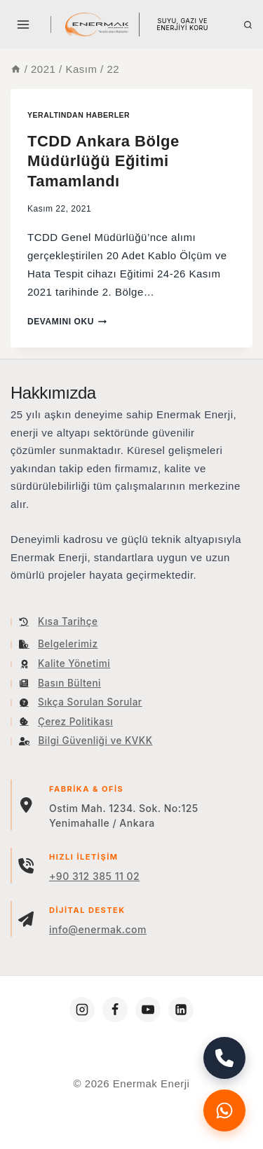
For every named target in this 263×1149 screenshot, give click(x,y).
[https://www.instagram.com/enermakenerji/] (82, 1009)
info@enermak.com (98, 929)
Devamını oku (67, 321)
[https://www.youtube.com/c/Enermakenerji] (148, 1009)
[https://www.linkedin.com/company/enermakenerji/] (181, 1009)
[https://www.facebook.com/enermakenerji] (115, 1009)
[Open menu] (23, 24)
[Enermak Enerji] (96, 24)
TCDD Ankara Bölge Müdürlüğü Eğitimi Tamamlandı (103, 161)
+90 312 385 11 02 (94, 876)
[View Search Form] (247, 24)
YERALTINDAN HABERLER (78, 115)
